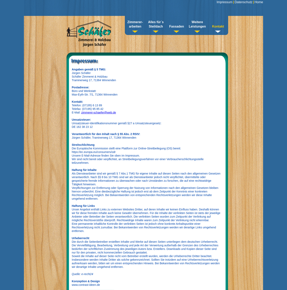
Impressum (224, 2)
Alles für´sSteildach (156, 24)
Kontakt (218, 26)
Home (259, 2)
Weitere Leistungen (197, 24)
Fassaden (176, 26)
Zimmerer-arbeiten (135, 24)
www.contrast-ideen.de (86, 284)
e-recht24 (87, 274)
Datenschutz (243, 2)
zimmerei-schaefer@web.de (98, 112)
